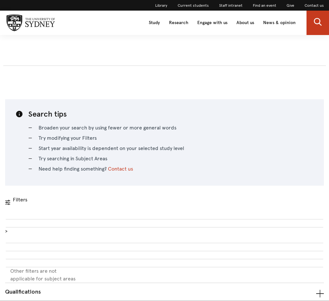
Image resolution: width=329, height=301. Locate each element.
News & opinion (279, 22)
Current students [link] (193, 5)
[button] (318, 23)
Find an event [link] (264, 5)
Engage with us (212, 22)
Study (154, 22)
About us (245, 22)
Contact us (120, 169)
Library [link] (161, 5)
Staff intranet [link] (231, 5)
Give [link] (290, 5)
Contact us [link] (314, 5)
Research (178, 22)
